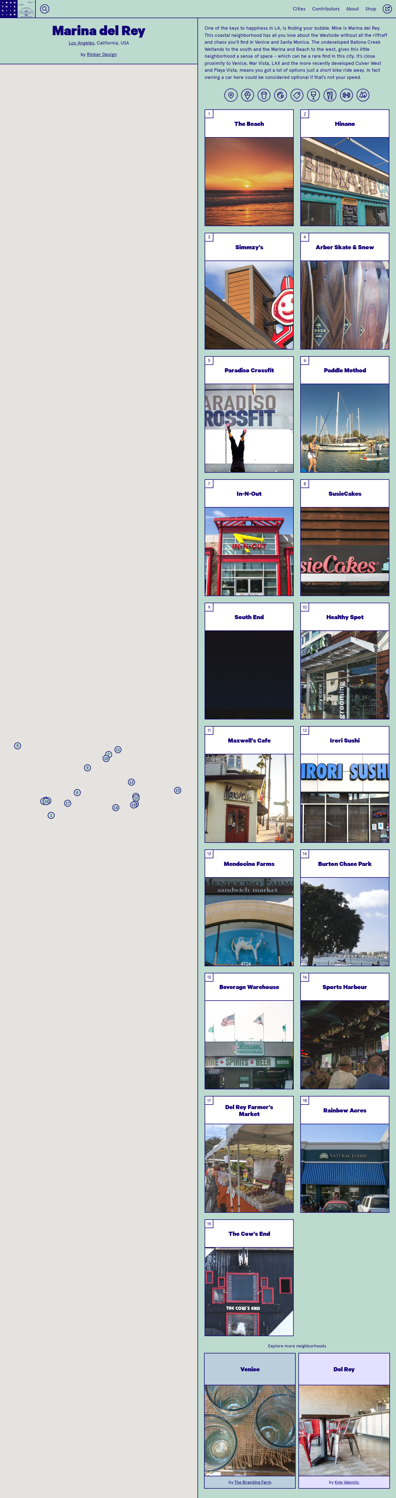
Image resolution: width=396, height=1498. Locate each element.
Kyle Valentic (347, 1482)
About (352, 9)
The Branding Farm (252, 1482)
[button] (51, 815)
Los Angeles (81, 43)
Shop (370, 9)
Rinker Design (102, 54)
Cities (299, 9)
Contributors (326, 9)
